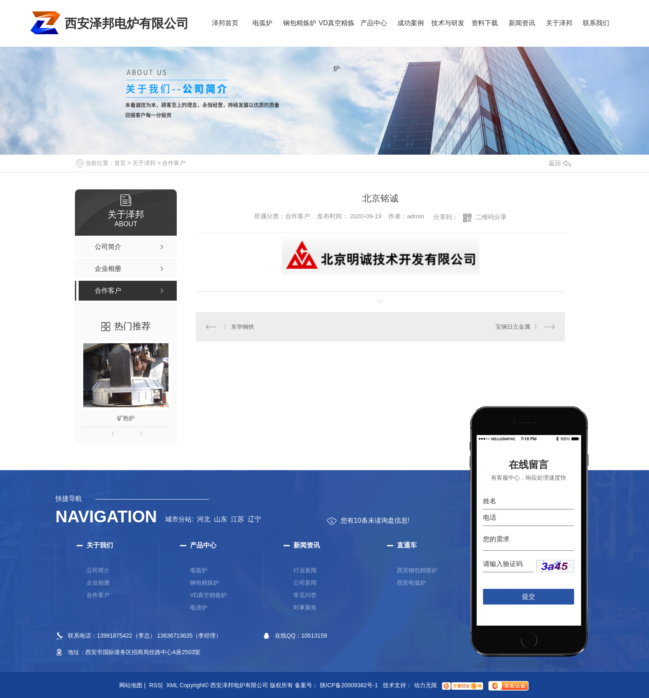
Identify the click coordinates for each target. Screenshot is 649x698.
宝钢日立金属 (512, 326)
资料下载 (484, 22)
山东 (220, 519)
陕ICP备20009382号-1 (349, 685)
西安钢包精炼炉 (417, 570)
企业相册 (98, 582)
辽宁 (254, 519)
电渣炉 (198, 607)
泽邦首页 (225, 22)
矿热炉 (126, 418)
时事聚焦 (305, 607)
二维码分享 (491, 216)
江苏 (237, 519)
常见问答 (305, 595)
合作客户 (173, 163)
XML (172, 685)
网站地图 (132, 685)
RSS (155, 685)
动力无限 (425, 685)
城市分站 (178, 519)
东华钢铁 (242, 326)
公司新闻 (305, 582)
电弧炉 (262, 22)
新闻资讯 (522, 22)
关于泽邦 (559, 22)
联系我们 (596, 22)
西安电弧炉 (411, 582)
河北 (203, 519)
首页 (120, 163)
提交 (529, 596)
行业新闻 (305, 570)
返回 (559, 163)
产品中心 (374, 22)
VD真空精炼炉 (336, 33)
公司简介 (98, 570)
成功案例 (410, 22)
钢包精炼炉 (299, 22)
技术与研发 (447, 22)
